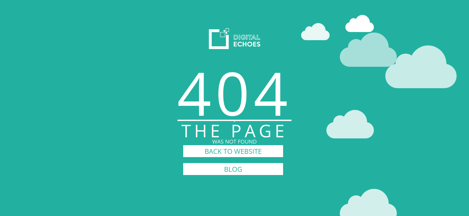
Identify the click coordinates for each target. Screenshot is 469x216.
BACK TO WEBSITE (233, 151)
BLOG (233, 169)
